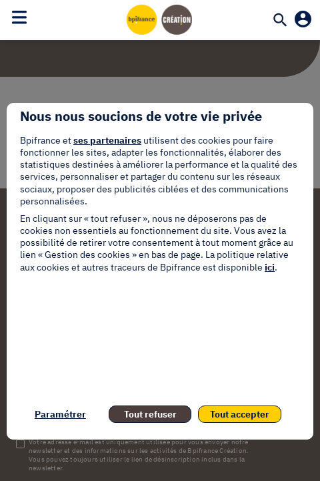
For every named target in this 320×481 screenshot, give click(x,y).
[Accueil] (160, 19)
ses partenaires (107, 140)
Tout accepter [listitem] (239, 414)
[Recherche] (280, 20)
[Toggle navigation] (19, 17)
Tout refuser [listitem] (150, 414)
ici (270, 267)
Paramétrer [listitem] (60, 414)
